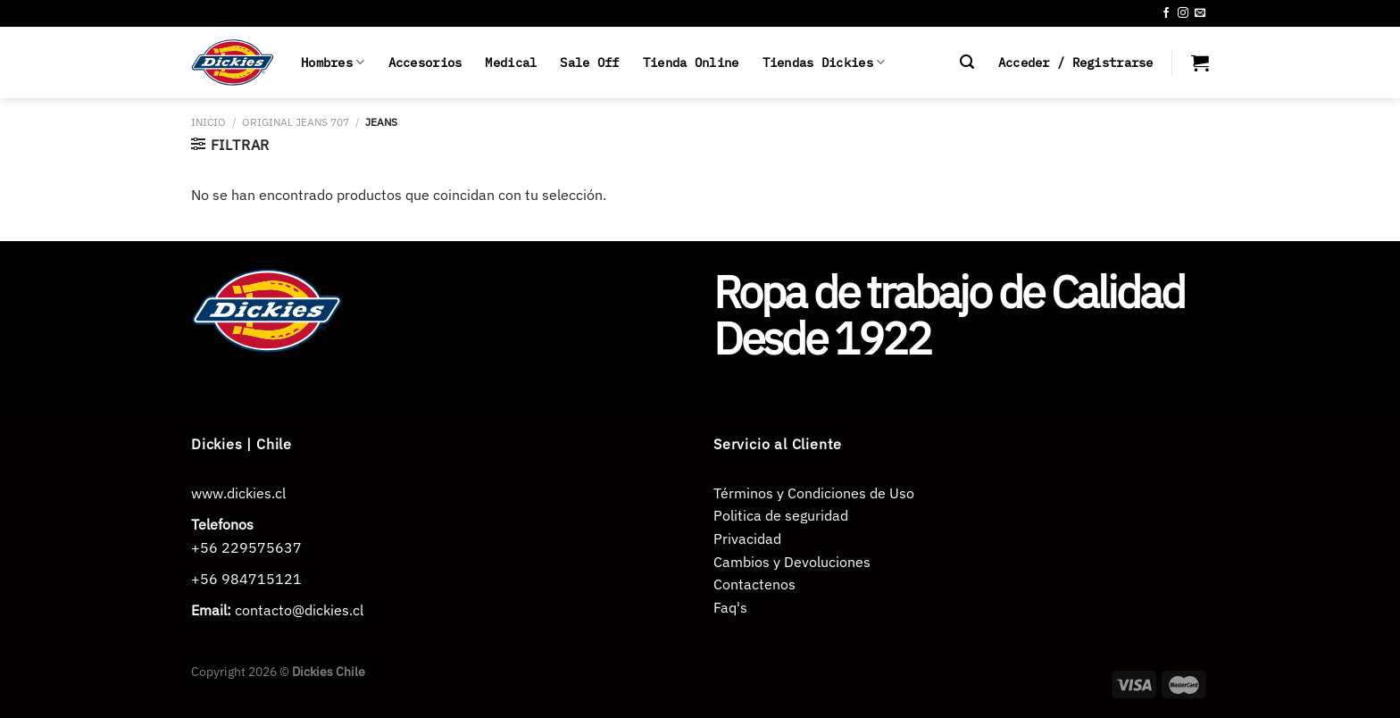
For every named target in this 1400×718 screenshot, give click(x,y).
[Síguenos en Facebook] (1166, 13)
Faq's (730, 607)
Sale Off (589, 62)
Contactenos (754, 584)
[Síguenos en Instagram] (1183, 13)
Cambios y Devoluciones (792, 562)
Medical (511, 62)
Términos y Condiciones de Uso (813, 493)
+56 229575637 (246, 547)
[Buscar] (967, 62)
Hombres (333, 62)
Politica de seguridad (780, 515)
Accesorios (425, 62)
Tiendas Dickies (824, 62)
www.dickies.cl (238, 493)
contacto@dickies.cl (299, 610)
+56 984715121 (246, 579)
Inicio (208, 122)
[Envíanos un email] (1200, 13)
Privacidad (747, 538)
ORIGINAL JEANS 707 (295, 122)
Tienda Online (691, 62)
